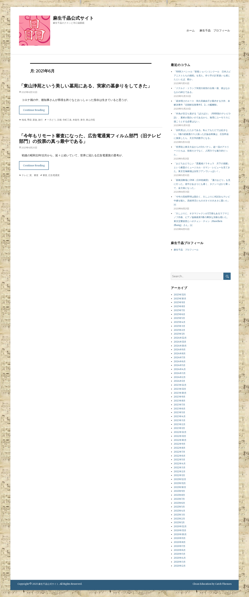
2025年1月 (179, 333)
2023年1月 (179, 428)
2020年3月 (180, 561)
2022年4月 (180, 463)
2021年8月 (179, 495)
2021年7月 (179, 499)
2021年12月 (180, 479)
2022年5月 (179, 459)
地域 (24, 119)
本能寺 (76, 119)
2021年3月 (179, 514)
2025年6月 (179, 314)
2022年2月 (179, 471)
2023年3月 (179, 420)
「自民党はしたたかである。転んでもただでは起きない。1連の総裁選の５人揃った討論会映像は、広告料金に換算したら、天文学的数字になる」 (201, 134)
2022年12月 (180, 432)
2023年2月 (179, 424)
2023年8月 (179, 400)
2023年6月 (179, 408)
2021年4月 (179, 510)
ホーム (190, 30)
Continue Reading (34, 110)
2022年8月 (179, 447)
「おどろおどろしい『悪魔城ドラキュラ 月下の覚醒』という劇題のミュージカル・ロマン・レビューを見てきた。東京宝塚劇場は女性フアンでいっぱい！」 (202, 167)
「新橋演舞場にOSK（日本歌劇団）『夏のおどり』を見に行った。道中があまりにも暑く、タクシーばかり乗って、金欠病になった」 (202, 184)
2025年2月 (179, 330)
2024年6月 (180, 361)
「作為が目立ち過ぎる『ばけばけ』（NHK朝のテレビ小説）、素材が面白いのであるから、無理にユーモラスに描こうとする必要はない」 (202, 117)
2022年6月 (179, 455)
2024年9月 (180, 349)
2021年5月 (179, 506)
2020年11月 (180, 530)
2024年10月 (180, 345)
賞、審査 (33, 175)
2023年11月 (180, 388)
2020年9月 (180, 538)
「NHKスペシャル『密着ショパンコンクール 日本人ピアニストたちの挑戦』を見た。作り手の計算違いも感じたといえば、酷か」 (202, 75)
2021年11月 (180, 483)
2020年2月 (180, 565)
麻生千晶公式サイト (73, 18)
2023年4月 (180, 416)
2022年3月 (179, 467)
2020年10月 (180, 534)
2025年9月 (179, 302)
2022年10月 (180, 440)
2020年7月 (179, 546)
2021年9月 (179, 491)
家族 (35, 119)
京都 (59, 119)
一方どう (51, 119)
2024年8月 (180, 353)
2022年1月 (179, 475)
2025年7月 (179, 310)
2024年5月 (179, 365)
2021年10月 (180, 487)
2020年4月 (180, 557)
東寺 (82, 119)
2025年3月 (179, 326)
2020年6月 (180, 550)
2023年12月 (180, 384)
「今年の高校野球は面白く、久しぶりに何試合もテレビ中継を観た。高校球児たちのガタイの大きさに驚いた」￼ (202, 200)
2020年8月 (180, 542)
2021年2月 (179, 518)
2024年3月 (180, 373)
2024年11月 (180, 341)
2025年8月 (179, 306)
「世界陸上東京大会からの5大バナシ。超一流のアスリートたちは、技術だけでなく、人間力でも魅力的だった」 (201, 150)
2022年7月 (179, 451)
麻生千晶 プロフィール (215, 30)
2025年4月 (179, 322)
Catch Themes (223, 583)
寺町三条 (67, 119)
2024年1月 (179, 381)
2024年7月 (179, 357)
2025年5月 (179, 318)
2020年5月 (179, 553)
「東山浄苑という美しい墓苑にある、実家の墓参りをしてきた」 (85, 86)
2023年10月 (180, 392)
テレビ (25, 175)
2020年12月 (180, 526)
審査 (45, 175)
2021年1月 (179, 522)
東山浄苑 (90, 119)
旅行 (40, 119)
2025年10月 (180, 298)
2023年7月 (179, 404)
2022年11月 (180, 436)
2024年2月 (180, 377)
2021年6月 (179, 502)
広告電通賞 (53, 175)
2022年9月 (179, 443)
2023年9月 (179, 396)
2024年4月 (180, 369)
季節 (29, 119)
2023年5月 (179, 412)
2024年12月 (180, 337)
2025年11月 (180, 294)
